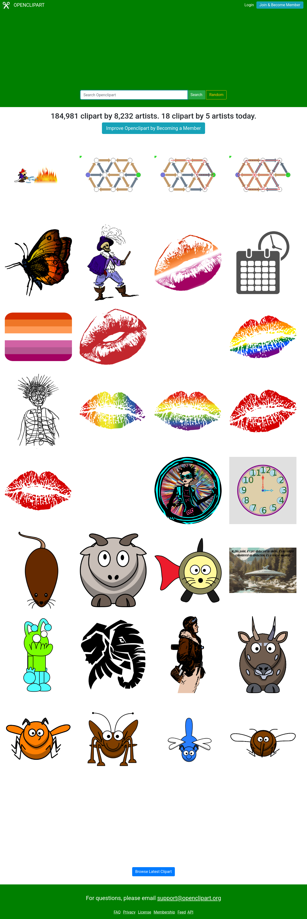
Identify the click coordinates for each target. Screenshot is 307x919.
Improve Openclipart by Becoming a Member (153, 128)
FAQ (117, 912)
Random (216, 94)
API (190, 912)
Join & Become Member (280, 5)
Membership (164, 912)
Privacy (129, 912)
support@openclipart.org (189, 898)
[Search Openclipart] (134, 94)
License (144, 912)
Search (196, 94)
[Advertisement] (153, 50)
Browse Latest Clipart (153, 871)
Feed (181, 912)
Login (249, 5)
